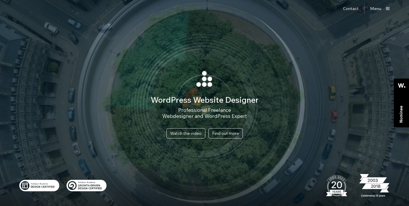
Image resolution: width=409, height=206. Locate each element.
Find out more (225, 133)
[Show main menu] (380, 8)
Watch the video (186, 133)
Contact (351, 8)
